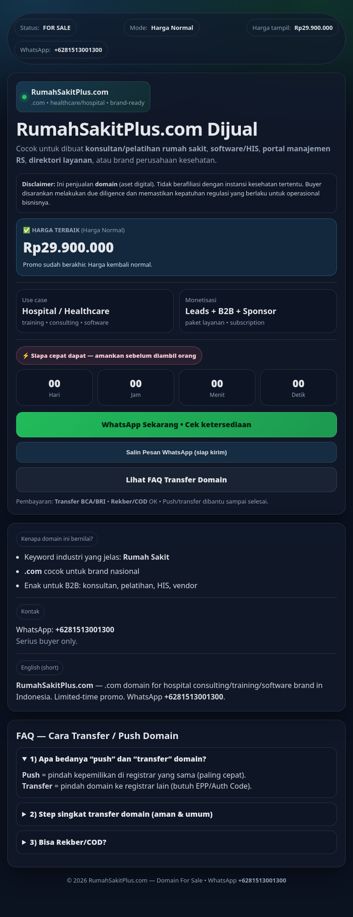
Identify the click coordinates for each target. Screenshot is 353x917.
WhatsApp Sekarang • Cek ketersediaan (176, 424)
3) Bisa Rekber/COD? (68, 842)
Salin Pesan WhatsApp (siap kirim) (176, 452)
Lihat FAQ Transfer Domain (176, 480)
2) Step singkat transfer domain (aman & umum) (121, 814)
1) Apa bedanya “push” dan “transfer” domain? (118, 759)
